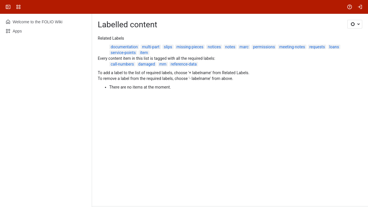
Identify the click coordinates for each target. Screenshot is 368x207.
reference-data (184, 64)
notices (214, 47)
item (144, 52)
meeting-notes (292, 47)
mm (162, 64)
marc (244, 47)
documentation (124, 47)
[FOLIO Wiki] (26, 7)
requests (317, 47)
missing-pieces (190, 47)
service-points (123, 52)
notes (230, 47)
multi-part (150, 47)
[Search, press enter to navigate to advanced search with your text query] (183, 7)
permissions (264, 47)
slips (168, 47)
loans (334, 47)
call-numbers (122, 64)
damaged (146, 64)
